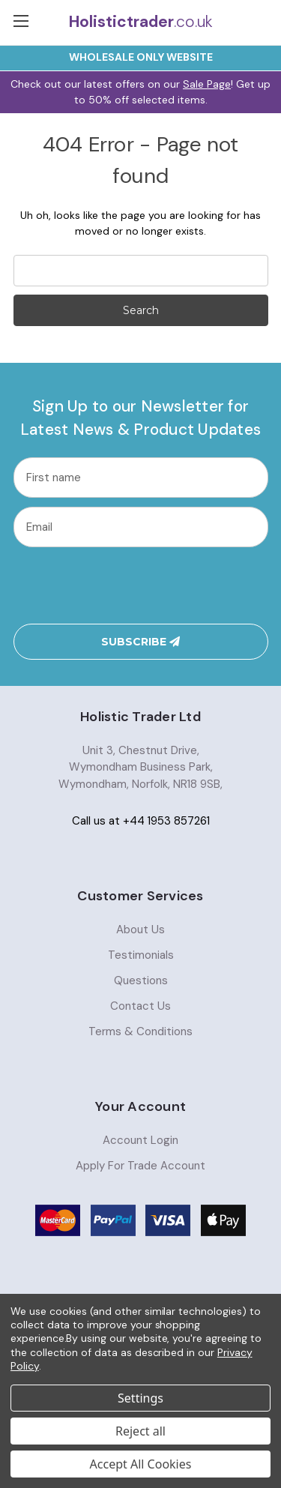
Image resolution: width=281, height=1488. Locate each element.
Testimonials (141, 955)
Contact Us (140, 1005)
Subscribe (140, 641)
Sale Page (207, 84)
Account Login (140, 1140)
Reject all (140, 1431)
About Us (140, 929)
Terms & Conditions (140, 1031)
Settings (140, 1398)
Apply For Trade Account (140, 1165)
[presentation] (140, 585)
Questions (141, 980)
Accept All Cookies (141, 1464)
